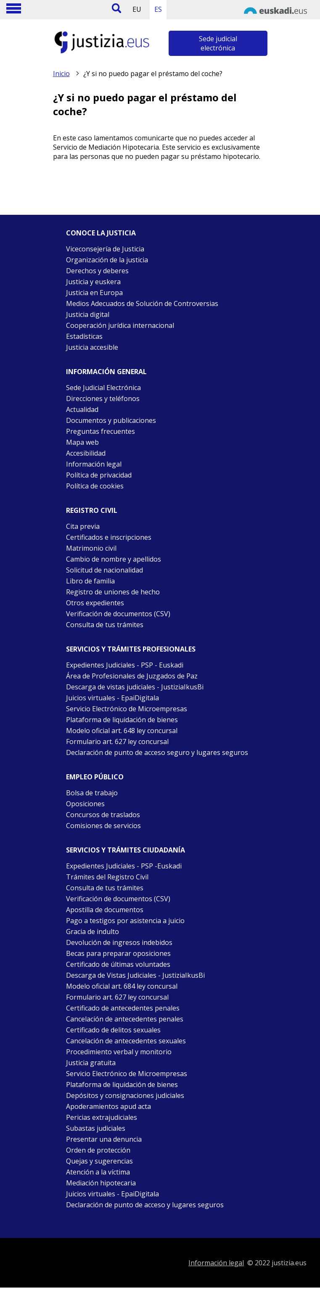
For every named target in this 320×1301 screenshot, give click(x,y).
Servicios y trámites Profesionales (131, 649)
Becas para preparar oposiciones (118, 953)
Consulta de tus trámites (104, 624)
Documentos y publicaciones (111, 420)
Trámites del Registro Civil (107, 876)
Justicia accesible (92, 347)
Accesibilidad (86, 453)
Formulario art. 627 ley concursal (117, 741)
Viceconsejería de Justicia (105, 248)
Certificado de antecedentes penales (123, 1008)
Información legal (94, 464)
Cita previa (83, 526)
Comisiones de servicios (103, 825)
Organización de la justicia (107, 259)
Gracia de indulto (92, 931)
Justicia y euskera (93, 281)
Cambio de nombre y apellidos (113, 559)
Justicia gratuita (91, 1062)
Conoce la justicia (101, 233)
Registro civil (91, 510)
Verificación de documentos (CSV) (118, 613)
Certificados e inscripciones (108, 537)
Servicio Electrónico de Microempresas (126, 708)
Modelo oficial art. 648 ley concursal (121, 730)
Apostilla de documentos (104, 909)
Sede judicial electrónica (218, 43)
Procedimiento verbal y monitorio (119, 1051)
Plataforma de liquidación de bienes (122, 719)
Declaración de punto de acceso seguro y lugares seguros (157, 752)
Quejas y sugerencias (99, 1161)
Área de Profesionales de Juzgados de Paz (132, 676)
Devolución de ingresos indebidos (119, 942)
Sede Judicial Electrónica (103, 387)
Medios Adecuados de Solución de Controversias (142, 303)
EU (136, 9)
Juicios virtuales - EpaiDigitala (112, 697)
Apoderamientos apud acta (108, 1106)
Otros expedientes (95, 602)
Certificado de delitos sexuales (113, 1029)
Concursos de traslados (103, 814)
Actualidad (82, 409)
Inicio (61, 73)
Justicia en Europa (94, 292)
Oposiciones (85, 803)
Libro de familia (90, 581)
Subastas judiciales (95, 1128)
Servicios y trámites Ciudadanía (125, 850)
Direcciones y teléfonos (103, 398)
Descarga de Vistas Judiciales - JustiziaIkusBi (135, 975)
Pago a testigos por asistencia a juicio (125, 920)
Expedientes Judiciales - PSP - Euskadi (124, 665)
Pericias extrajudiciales (101, 1117)
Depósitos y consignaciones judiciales (125, 1095)
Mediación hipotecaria (101, 1183)
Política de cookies (95, 486)
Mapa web (82, 442)
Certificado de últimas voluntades (118, 964)
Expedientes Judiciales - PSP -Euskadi (124, 866)
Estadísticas (84, 336)
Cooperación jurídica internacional (120, 325)
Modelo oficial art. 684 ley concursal (121, 986)
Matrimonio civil (91, 548)
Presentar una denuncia (104, 1139)
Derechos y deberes (97, 270)
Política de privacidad (99, 475)
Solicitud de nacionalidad (104, 570)
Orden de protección (98, 1150)
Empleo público (95, 776)
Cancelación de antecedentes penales (124, 1019)
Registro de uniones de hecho (113, 591)
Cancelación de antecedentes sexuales (126, 1040)
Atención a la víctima (98, 1172)
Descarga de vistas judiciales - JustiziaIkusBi (135, 686)
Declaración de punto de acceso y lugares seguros (145, 1204)
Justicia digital (87, 314)
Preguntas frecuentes (100, 431)
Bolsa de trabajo (92, 792)
